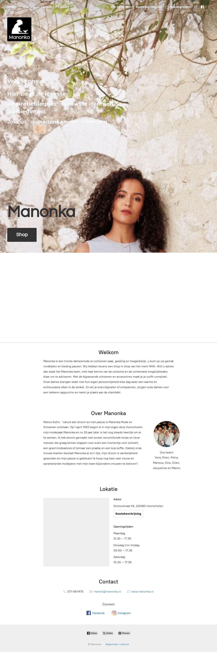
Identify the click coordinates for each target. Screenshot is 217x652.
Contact (63, 7)
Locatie (46, 7)
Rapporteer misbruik (117, 644)
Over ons (29, 7)
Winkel (11, 7)
